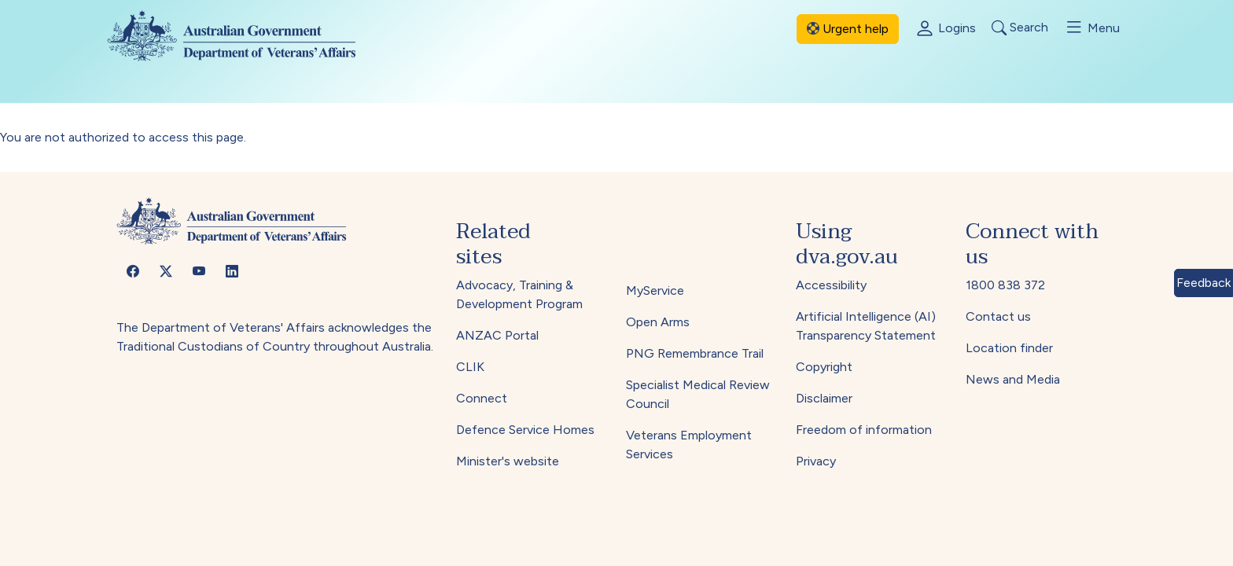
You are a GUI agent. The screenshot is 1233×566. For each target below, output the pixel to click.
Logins (945, 29)
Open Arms (658, 321)
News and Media (1013, 379)
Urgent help (848, 28)
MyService (655, 290)
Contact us (998, 316)
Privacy (816, 461)
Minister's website (507, 461)
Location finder (1009, 347)
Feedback (1203, 282)
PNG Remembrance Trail (695, 353)
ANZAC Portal (497, 335)
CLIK (470, 366)
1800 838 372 (1005, 284)
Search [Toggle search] (1020, 28)
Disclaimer (824, 398)
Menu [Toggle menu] (1092, 27)
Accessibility (831, 284)
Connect (481, 398)
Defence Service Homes (525, 429)
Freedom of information (864, 429)
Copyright (824, 366)
